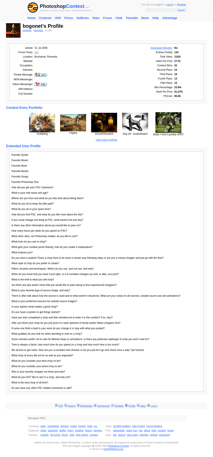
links (153, 430)
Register (181, 4)
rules (89, 426)
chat (71, 434)
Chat (119, 18)
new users (132, 434)
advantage (119, 430)
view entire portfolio (106, 139)
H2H (58, 18)
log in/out (55, 434)
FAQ (60, 405)
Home (31, 18)
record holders (154, 426)
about (147, 430)
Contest (75, 6)
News (145, 18)
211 (37, 52)
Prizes (68, 18)
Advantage (169, 18)
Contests (45, 18)
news (129, 430)
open (43, 426)
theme (88, 430)
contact (94, 434)
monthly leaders (122, 426)
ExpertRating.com (113, 449)
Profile (131, 405)
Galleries (83, 18)
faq (140, 430)
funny (70, 430)
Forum (107, 18)
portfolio (27, 30)
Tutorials (132, 18)
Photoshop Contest (118, 445)
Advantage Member (161, 47)
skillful (62, 430)
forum (65, 434)
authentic (53, 430)
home (170, 430)
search (121, 434)
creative (79, 430)
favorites (38, 30)
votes (43, 430)
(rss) (135, 430)
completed (53, 426)
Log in (169, 4)
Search (72, 405)
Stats (95, 18)
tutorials (144, 434)
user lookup (82, 434)
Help (155, 18)
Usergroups (103, 405)
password (164, 434)
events (81, 426)
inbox (143, 405)
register (44, 434)
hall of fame (138, 426)
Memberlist (86, 405)
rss (95, 426)
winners (64, 426)
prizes (73, 426)
